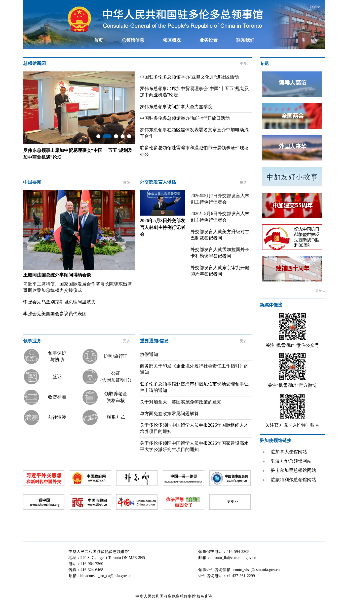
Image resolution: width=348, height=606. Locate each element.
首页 (98, 40)
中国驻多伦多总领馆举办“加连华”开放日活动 (185, 118)
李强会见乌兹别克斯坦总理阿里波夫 (59, 301)
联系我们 (245, 40)
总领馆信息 (133, 40)
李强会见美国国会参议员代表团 (55, 313)
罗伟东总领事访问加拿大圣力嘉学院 (176, 106)
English (315, 7)
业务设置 (209, 40)
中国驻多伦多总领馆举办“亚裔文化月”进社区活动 (189, 76)
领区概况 (172, 40)
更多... (245, 63)
